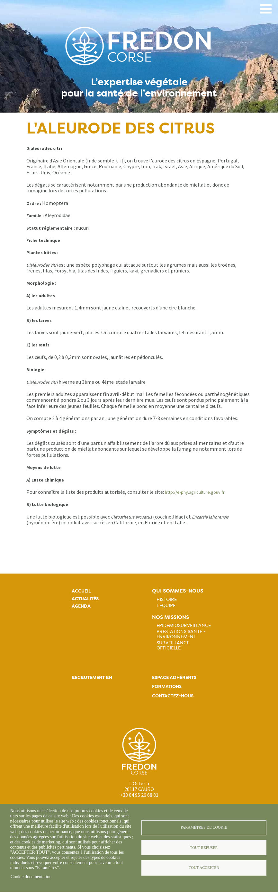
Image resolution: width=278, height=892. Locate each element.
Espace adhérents (174, 678)
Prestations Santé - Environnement (181, 634)
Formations (167, 687)
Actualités (85, 599)
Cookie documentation (31, 876)
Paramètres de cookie (204, 827)
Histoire (167, 599)
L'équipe (166, 605)
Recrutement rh (92, 678)
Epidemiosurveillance (184, 625)
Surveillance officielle (173, 645)
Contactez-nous (172, 696)
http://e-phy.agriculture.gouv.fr (195, 492)
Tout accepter (204, 867)
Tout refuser (204, 847)
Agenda (81, 606)
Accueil (81, 591)
